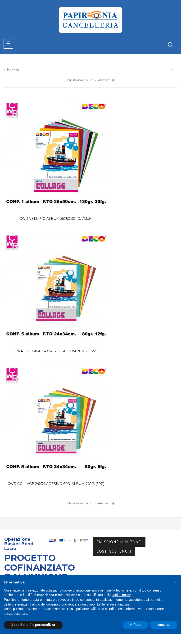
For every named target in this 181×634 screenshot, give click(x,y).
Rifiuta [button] (135, 625)
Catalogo (11, 522)
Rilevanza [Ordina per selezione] (90, 70)
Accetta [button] (164, 625)
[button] (175, 582)
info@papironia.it (21, 492)
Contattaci (13, 539)
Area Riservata (16, 531)
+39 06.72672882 (22, 487)
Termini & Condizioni (21, 548)
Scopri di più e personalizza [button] (33, 625)
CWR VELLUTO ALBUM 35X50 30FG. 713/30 (46, 196)
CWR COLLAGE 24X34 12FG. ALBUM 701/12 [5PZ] (134, 196)
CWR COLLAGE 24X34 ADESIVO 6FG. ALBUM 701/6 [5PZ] (46, 309)
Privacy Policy (16, 567)
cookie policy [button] (121, 595)
